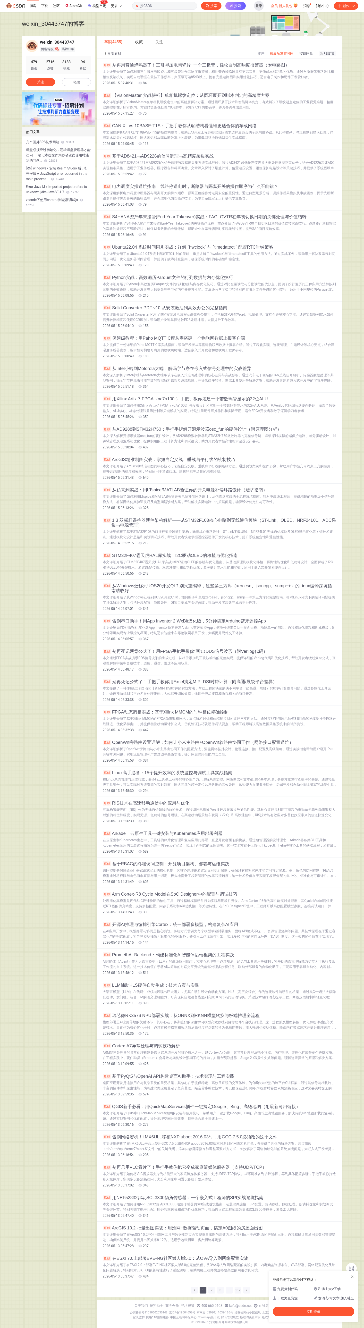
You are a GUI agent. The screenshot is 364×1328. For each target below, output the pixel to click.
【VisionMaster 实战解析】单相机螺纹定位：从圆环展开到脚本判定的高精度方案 (186, 95)
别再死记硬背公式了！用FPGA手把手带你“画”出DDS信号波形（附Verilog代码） (185, 651)
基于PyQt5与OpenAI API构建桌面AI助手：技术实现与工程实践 (168, 1076)
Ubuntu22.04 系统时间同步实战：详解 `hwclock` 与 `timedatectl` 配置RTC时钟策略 (188, 247)
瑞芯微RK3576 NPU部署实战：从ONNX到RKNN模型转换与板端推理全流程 (181, 1015)
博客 (33, 6)
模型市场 (97, 4)
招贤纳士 (156, 1306)
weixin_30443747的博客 (53, 23)
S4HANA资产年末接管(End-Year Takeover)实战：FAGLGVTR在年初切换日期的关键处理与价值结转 (204, 216)
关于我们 (141, 1306)
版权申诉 (268, 1317)
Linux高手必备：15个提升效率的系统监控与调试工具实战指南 (167, 772)
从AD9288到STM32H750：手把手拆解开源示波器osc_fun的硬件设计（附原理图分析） (192, 429)
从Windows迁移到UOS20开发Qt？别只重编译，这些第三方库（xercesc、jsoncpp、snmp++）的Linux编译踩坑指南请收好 (217, 588)
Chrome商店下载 (209, 1317)
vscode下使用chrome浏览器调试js (54, 202)
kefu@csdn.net (240, 1306)
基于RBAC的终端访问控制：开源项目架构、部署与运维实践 (166, 863)
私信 (76, 82)
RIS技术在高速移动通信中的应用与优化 (146, 803)
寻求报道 (188, 1306)
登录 (258, 6)
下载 (44, 6)
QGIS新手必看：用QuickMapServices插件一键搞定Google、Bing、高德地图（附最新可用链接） (201, 1106)
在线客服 (265, 1306)
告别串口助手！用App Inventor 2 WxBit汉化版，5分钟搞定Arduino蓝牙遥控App (184, 621)
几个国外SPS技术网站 (50, 142)
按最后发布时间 (282, 53)
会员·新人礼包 (284, 5)
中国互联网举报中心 (183, 1317)
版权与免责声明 (250, 1317)
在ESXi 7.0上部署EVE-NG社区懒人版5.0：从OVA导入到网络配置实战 (175, 1258)
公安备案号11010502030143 (148, 1312)
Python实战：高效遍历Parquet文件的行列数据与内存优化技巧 (168, 277)
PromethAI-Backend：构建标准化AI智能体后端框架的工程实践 (168, 954)
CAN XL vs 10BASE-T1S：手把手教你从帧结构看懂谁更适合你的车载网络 (180, 125)
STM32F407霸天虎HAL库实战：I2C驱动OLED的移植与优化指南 (170, 555)
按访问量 (306, 53)
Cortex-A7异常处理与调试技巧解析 (141, 1045)
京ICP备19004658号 (182, 1312)
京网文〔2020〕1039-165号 (215, 1312)
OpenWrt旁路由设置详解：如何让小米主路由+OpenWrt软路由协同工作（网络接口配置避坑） (198, 742)
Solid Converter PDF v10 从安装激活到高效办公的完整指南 (165, 307)
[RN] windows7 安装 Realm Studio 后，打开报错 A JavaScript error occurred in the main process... (57, 173)
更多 (116, 6)
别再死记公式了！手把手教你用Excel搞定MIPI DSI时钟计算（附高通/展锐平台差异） (190, 681)
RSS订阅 (327, 53)
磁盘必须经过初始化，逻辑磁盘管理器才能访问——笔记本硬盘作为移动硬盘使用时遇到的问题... (58, 155)
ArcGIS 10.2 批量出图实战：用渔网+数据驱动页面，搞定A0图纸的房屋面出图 (183, 1228)
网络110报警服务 (157, 1317)
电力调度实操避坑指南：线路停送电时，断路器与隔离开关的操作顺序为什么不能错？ (190, 186)
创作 (346, 6)
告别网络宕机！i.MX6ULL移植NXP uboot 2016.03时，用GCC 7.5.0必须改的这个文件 (190, 1137)
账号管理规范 (230, 1317)
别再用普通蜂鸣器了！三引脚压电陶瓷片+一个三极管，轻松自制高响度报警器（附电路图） (196, 65)
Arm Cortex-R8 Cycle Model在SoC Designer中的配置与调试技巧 (170, 894)
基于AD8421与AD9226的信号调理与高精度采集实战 (158, 156)
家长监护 (139, 1317)
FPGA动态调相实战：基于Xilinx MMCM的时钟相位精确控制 (166, 712)
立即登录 (313, 1311)
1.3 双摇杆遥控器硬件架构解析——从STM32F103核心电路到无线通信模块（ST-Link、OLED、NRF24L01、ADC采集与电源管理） (219, 523)
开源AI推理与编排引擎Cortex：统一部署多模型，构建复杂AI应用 (170, 924)
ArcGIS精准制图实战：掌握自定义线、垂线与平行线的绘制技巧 (169, 459)
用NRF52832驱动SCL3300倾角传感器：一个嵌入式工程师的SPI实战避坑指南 (183, 1197)
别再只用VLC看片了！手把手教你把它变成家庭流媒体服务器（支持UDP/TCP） (185, 1167)
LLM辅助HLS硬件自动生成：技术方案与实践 (151, 985)
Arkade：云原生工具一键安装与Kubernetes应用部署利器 (162, 833)
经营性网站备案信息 (248, 1312)
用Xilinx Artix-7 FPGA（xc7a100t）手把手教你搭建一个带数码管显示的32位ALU (185, 398)
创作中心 (322, 6)
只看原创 (112, 54)
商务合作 (172, 1306)
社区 (56, 6)
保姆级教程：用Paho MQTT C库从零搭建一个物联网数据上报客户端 (174, 338)
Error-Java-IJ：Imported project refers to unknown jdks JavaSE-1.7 (56, 189)
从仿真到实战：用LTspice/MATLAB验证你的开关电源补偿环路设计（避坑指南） (185, 489)
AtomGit (73, 5)
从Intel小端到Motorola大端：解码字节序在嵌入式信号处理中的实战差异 (177, 368)
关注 (40, 82)
